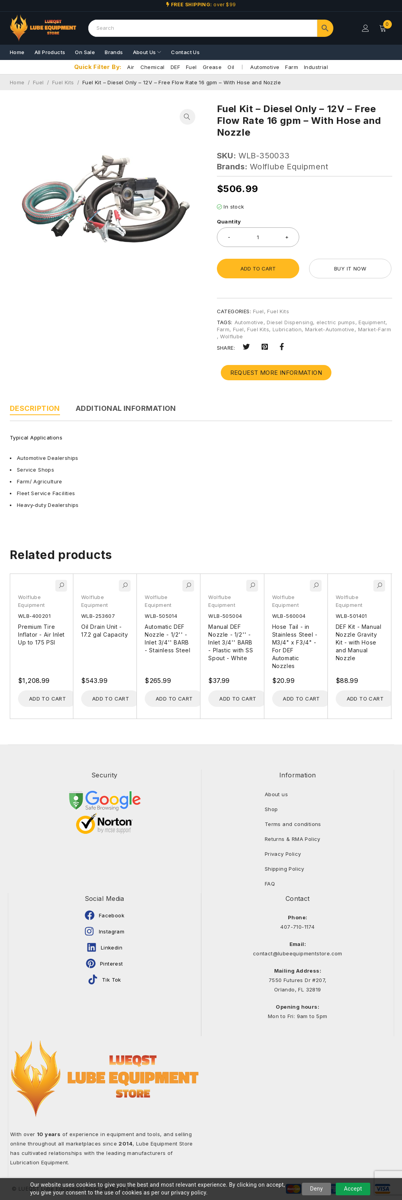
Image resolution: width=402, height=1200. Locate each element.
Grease (212, 67)
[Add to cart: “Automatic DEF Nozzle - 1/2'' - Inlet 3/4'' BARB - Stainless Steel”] (174, 698)
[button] (187, 117)
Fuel (191, 67)
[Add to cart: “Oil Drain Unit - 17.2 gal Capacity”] (110, 698)
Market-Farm (374, 329)
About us (276, 794)
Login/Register (365, 28)
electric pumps (336, 322)
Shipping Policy (284, 869)
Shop (271, 809)
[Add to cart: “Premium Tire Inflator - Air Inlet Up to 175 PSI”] (47, 698)
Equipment (372, 322)
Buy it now (350, 268)
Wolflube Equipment (289, 166)
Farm (291, 67)
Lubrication (287, 329)
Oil (230, 67)
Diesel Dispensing (290, 322)
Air (130, 67)
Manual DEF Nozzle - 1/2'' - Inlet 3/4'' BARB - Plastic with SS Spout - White (230, 642)
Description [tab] (35, 408)
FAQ (270, 883)
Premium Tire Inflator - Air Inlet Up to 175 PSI (41, 634)
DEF (175, 67)
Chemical (152, 67)
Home (17, 82)
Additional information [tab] (126, 408)
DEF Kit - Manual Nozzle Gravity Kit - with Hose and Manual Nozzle (359, 642)
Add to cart (258, 268)
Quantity (229, 221)
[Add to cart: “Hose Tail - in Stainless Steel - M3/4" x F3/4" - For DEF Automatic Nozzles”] (301, 698)
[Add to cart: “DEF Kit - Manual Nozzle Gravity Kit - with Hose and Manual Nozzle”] (365, 698)
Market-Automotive (330, 329)
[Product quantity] (258, 237)
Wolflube (231, 336)
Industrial (316, 67)
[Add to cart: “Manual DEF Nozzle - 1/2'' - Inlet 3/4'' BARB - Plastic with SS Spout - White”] (237, 698)
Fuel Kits (63, 82)
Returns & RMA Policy (292, 839)
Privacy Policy (283, 854)
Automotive (264, 67)
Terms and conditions (293, 824)
